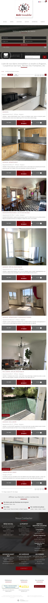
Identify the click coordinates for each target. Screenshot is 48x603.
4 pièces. (40, 509)
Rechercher (24, 45)
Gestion (27, 21)
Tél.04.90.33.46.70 (8, 531)
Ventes (11, 21)
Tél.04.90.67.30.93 (24, 559)
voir (39, 122)
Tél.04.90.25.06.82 (24, 531)
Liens (17, 596)
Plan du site (3, 596)
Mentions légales (8, 596)
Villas (14, 504)
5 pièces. (44, 509)
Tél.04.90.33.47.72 (39, 527)
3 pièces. (36, 509)
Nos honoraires (13, 596)
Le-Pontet (21, 509)
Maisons (10, 504)
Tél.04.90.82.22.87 (39, 550)
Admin (19, 596)
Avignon (5, 509)
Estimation (34, 21)
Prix (10, 75)
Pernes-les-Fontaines (15, 509)
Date (16, 74)
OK (44, 57)
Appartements (6, 504)
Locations (19, 21)
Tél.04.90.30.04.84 (39, 559)
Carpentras (25, 509)
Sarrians (8, 509)
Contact (43, 21)
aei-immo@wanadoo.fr (8, 563)
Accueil (5, 21)
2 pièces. (32, 509)
